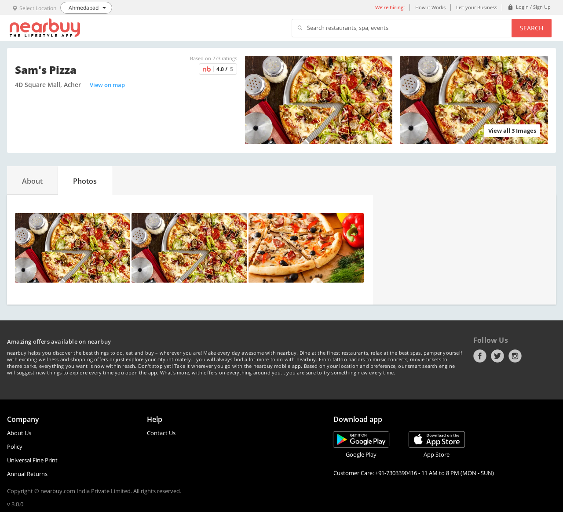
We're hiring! (390, 7)
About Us (19, 433)
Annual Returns (27, 474)
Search (531, 28)
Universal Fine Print (32, 460)
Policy (14, 446)
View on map (107, 85)
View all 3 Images (512, 130)
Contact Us (161, 433)
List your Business (476, 7)
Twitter (497, 356)
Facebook (479, 356)
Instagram (515, 356)
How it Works (430, 7)
